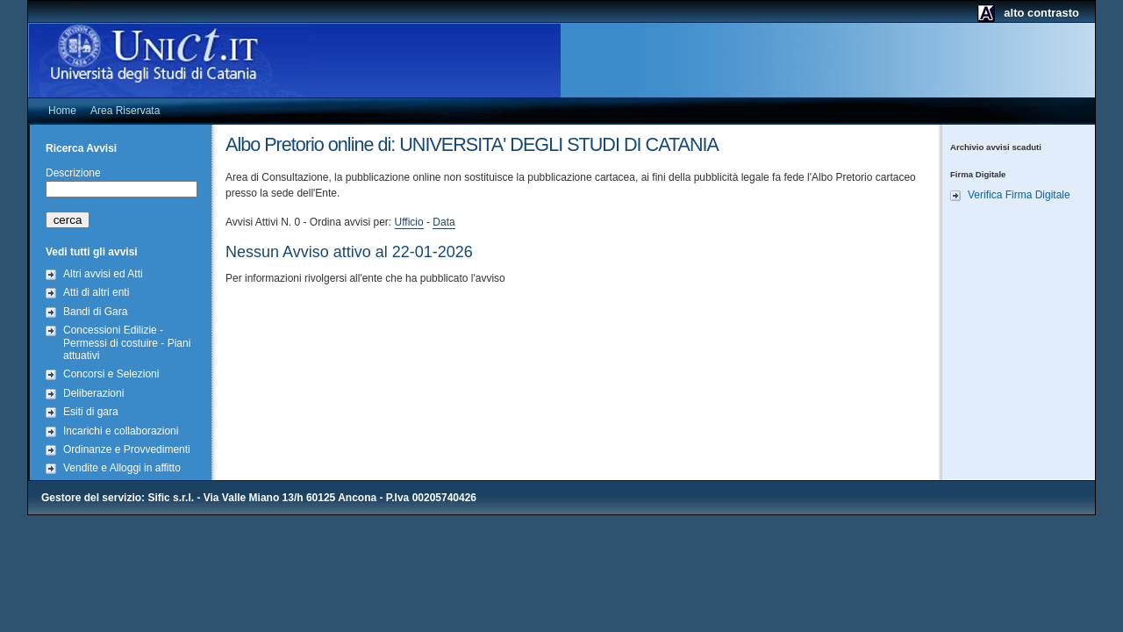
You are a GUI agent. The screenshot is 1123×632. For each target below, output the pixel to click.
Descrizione (73, 173)
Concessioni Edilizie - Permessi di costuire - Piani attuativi (126, 343)
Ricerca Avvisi (81, 148)
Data (443, 222)
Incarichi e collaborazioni (120, 431)
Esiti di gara (90, 412)
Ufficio (409, 222)
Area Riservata (125, 110)
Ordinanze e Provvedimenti (126, 449)
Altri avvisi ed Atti (103, 274)
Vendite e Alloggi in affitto (122, 468)
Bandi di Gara (95, 311)
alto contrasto (1041, 12)
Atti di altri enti (96, 292)
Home (62, 110)
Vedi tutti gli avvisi (92, 252)
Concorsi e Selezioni (111, 374)
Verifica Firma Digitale (1019, 195)
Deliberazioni (93, 393)
